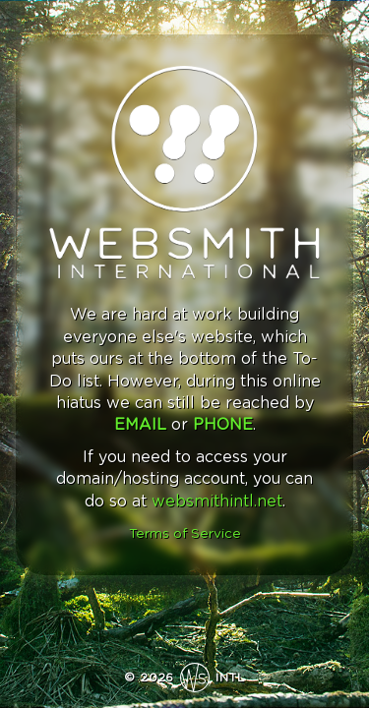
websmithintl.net (217, 501)
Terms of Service (185, 534)
